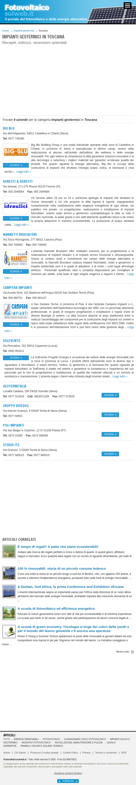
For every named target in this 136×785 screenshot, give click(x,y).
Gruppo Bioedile (16, 405)
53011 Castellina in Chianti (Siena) (35, 133)
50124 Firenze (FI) (31, 186)
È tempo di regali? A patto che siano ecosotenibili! (58, 547)
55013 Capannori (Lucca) (30, 345)
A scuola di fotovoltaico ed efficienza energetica (56, 608)
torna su (68, 781)
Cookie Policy (70, 752)
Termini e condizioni (106, 752)
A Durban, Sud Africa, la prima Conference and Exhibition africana (71, 587)
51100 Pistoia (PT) (34, 430)
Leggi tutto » (23, 171)
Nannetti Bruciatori (20, 234)
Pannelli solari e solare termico (42, 746)
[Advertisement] (68, 79)
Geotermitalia (14, 386)
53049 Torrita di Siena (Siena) (35, 410)
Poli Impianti (13, 425)
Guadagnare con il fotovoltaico (85, 739)
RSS (124, 752)
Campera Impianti (17, 287)
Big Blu (8, 128)
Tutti (6, 739)
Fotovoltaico (51, 739)
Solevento (11, 340)
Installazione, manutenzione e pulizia (79, 742)
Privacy (86, 752)
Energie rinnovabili (26, 739)
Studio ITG (11, 444)
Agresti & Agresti (17, 181)
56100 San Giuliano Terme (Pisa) (48, 292)
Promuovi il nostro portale (44, 752)
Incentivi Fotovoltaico (36, 742)
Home (5, 30)
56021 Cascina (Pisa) (32, 239)
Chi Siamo (20, 752)
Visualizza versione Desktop (68, 773)
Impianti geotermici (24, 30)
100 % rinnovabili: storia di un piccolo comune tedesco (62, 568)
